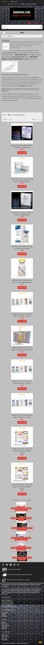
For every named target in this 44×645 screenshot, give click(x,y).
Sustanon (9, 36)
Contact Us (5, 613)
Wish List (4, 638)
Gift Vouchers (5, 625)
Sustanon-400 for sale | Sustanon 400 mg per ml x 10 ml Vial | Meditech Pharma (22, 487)
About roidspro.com (7, 600)
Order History (5, 636)
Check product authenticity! (9, 607)
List (5, 115)
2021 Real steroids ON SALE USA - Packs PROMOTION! (21, 509)
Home (4, 36)
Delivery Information (7, 602)
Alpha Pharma (33, 57)
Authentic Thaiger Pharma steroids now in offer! (22, 558)
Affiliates (4, 627)
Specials (4, 629)
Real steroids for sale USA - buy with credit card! (21, 519)
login (23, 4)
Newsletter (5, 640)
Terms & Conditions (7, 605)
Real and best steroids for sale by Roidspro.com (15, 643)
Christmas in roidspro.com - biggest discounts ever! (21, 548)
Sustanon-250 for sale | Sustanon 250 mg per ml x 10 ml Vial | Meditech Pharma (22, 451)
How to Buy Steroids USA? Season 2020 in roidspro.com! (21, 539)
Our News (4, 624)
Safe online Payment (7, 603)
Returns (4, 614)
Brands (4, 622)
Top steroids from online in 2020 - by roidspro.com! (22, 529)
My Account (5, 635)
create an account (31, 4)
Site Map (4, 616)
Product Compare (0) (19, 115)
